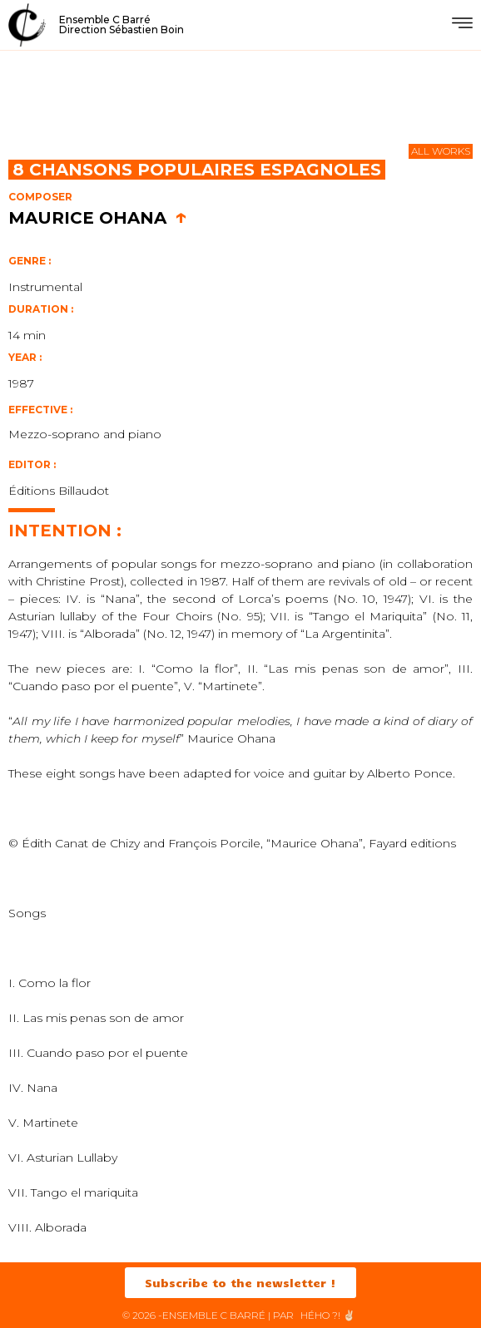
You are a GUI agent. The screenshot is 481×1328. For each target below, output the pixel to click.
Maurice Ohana (97, 218)
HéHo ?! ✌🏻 (327, 1315)
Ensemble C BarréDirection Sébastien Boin (121, 24)
